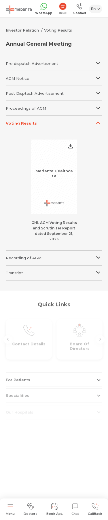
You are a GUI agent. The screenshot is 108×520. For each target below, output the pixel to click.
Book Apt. (54, 509)
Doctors (30, 509)
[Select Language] (95, 9)
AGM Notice (54, 76)
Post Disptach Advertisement (54, 91)
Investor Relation (22, 30)
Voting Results (58, 30)
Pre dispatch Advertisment (54, 61)
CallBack (95, 509)
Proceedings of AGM (54, 106)
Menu (10, 509)
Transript (54, 270)
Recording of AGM (54, 255)
